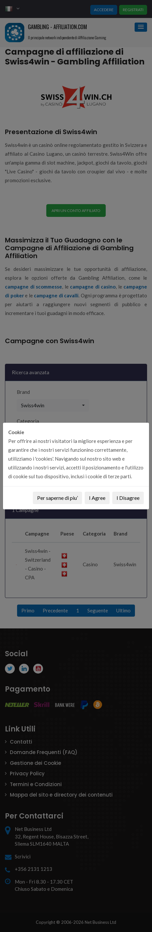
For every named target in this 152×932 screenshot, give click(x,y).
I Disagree (128, 498)
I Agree (97, 498)
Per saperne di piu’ (57, 498)
